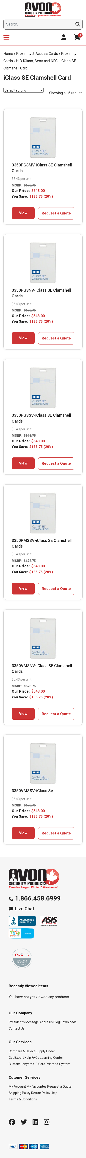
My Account (17, 1086)
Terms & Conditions (23, 1099)
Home (8, 53)
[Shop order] (23, 90)
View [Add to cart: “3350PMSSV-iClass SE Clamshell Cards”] (23, 588)
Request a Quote (56, 213)
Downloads (69, 1022)
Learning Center (51, 1057)
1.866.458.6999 (38, 898)
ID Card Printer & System (52, 1064)
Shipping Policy (20, 1093)
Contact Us (17, 1028)
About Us (46, 1022)
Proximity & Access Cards (37, 53)
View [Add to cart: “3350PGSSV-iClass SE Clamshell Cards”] (23, 463)
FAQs (35, 1057)
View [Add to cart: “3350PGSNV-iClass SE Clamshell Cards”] (23, 338)
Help (54, 1093)
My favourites (37, 1086)
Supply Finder (45, 1051)
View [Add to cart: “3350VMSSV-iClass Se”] (23, 833)
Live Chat (24, 908)
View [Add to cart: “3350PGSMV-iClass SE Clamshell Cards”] (23, 213)
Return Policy (40, 1093)
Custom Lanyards (21, 1064)
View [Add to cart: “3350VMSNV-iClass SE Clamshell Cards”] (23, 714)
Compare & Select (22, 1051)
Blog (56, 1022)
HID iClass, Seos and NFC (37, 61)
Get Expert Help (20, 1057)
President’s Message (24, 1022)
